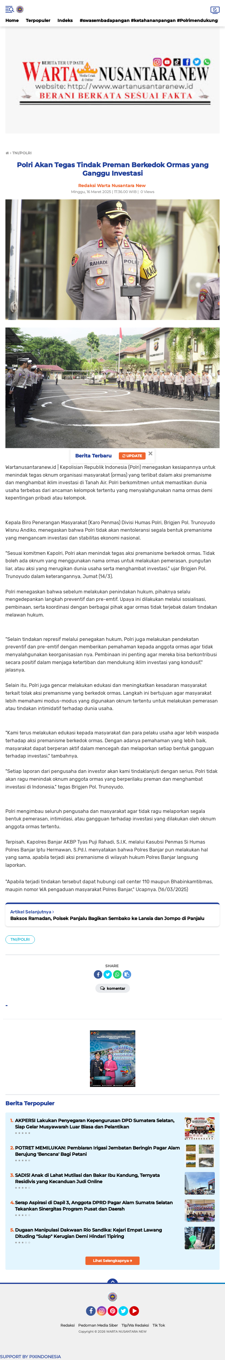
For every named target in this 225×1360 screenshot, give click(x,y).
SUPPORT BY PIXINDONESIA (30, 1356)
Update (132, 456)
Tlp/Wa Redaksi (135, 1325)
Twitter (126, 1313)
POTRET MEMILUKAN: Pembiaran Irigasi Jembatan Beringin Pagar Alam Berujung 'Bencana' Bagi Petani (97, 1151)
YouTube (138, 1313)
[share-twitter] (107, 974)
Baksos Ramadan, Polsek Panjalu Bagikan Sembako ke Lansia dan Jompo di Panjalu (107, 918)
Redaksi (67, 1325)
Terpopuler (38, 20)
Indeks (64, 20)
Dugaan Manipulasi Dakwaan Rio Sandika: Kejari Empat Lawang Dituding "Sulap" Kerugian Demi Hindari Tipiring (88, 1233)
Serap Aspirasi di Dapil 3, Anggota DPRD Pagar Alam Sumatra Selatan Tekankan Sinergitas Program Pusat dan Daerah (94, 1206)
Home (12, 20)
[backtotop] (112, 1283)
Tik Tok (159, 1325)
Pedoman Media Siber (98, 1325)
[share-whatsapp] (117, 974)
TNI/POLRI (20, 939)
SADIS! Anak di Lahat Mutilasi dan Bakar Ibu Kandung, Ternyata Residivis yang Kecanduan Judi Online (87, 1178)
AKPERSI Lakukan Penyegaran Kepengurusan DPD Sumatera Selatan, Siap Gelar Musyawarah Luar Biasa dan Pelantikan (94, 1124)
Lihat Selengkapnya (112, 1260)
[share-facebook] (98, 974)
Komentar (112, 988)
